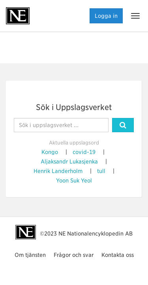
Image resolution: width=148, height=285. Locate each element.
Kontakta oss (117, 255)
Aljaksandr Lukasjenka (69, 161)
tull (101, 171)
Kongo (49, 152)
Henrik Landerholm (58, 171)
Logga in (106, 16)
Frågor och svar (74, 255)
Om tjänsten (30, 255)
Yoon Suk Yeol (74, 180)
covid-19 (84, 152)
